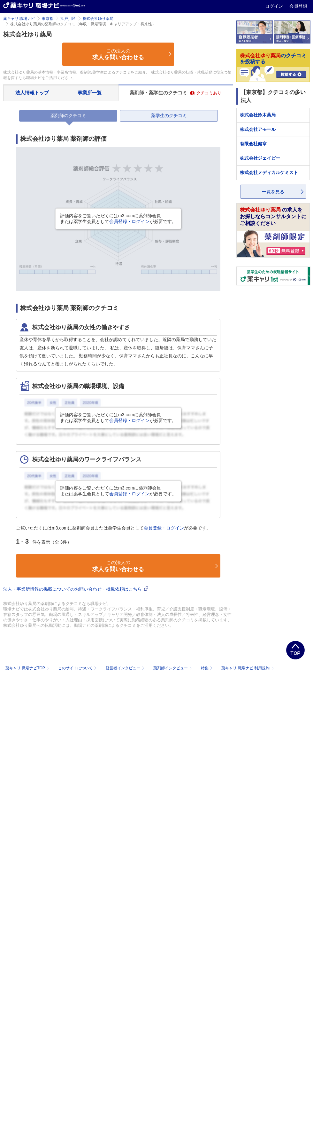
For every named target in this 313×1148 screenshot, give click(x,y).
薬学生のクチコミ (169, 115)
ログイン (274, 6)
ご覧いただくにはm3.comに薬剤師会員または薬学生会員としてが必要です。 (113, 527)
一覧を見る (273, 191)
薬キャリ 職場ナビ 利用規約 (247, 668)
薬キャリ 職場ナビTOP (27, 668)
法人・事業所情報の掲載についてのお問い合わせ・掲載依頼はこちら (75, 589)
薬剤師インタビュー (173, 668)
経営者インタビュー (126, 668)
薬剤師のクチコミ (68, 115)
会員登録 (298, 6)
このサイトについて (78, 668)
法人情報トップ (32, 92)
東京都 (47, 18)
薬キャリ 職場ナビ (19, 18)
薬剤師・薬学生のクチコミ (175, 92)
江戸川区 (68, 18)
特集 (207, 668)
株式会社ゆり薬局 (98, 18)
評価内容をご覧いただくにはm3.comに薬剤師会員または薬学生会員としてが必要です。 (118, 218)
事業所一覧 (90, 92)
